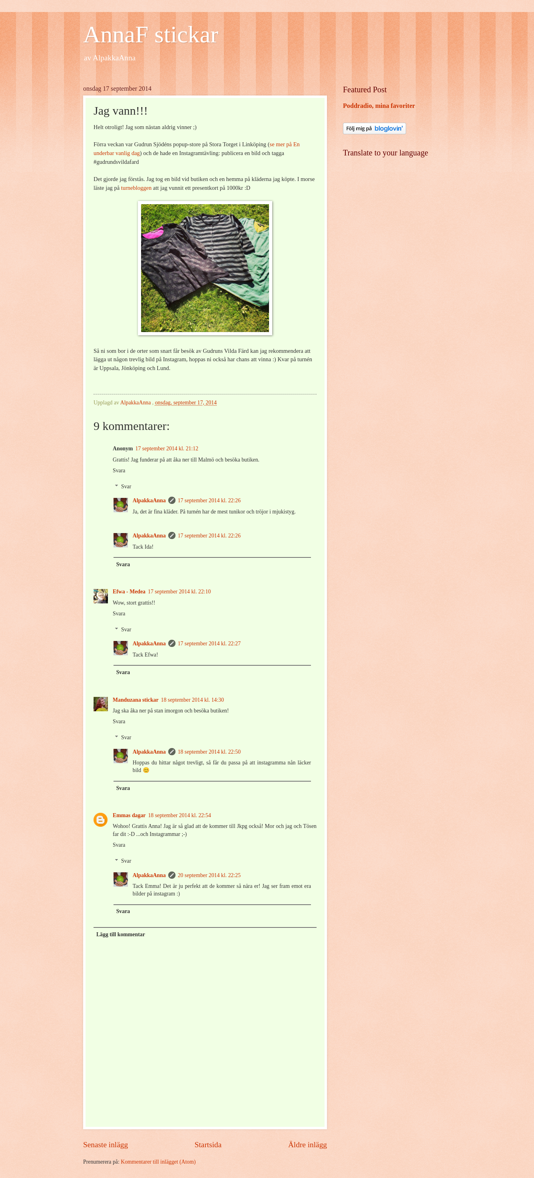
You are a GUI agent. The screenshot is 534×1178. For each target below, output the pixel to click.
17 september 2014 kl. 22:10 (179, 592)
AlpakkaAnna (149, 500)
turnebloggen (136, 188)
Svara (119, 471)
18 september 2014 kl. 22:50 (209, 752)
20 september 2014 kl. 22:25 (209, 875)
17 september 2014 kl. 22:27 (209, 644)
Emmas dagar (129, 815)
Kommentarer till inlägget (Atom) (158, 1162)
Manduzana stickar (136, 700)
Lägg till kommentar (120, 934)
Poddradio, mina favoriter (379, 105)
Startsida (208, 1144)
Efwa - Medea (129, 592)
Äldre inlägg (307, 1144)
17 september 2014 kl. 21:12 (167, 449)
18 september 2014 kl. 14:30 (192, 700)
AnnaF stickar (150, 34)
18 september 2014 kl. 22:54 (179, 815)
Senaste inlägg (105, 1144)
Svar (126, 487)
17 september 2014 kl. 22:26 (209, 500)
